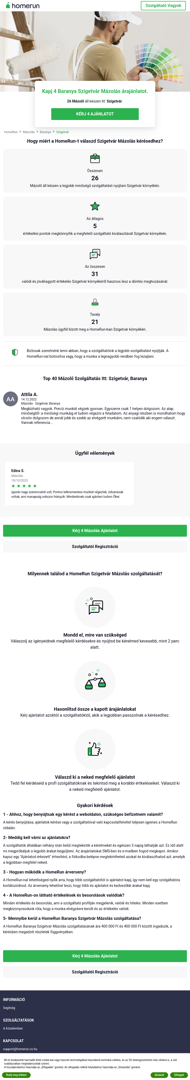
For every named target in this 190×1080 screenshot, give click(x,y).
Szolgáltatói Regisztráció (95, 546)
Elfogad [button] (179, 1075)
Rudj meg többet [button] (16, 1075)
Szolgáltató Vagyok (163, 5)
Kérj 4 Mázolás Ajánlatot (94, 530)
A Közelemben (13, 1028)
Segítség (9, 1008)
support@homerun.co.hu (20, 1049)
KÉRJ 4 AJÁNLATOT (95, 114)
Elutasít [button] (159, 1075)
